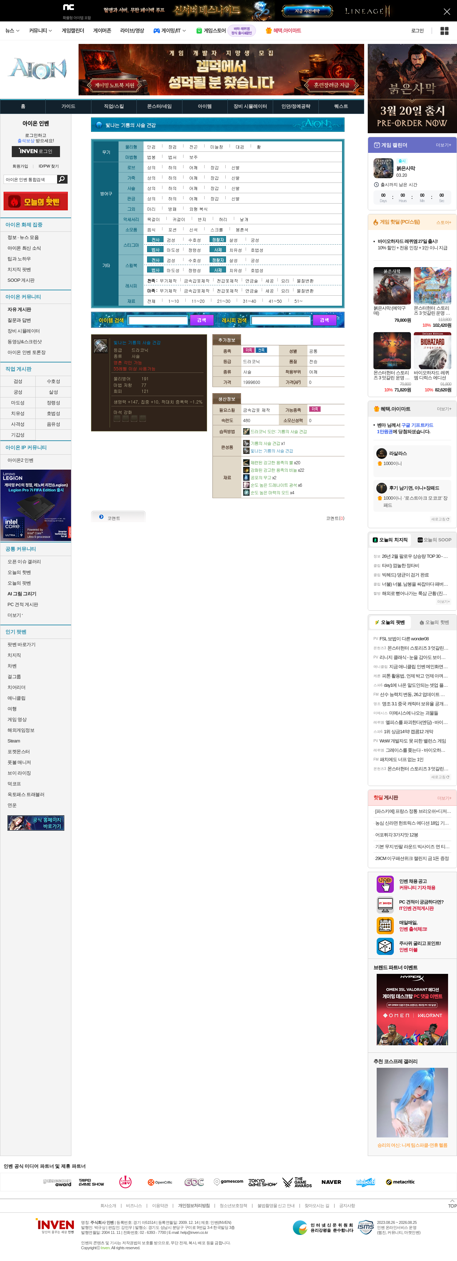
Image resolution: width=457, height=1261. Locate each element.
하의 (172, 167)
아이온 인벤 (35, 123)
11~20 (198, 301)
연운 (11, 805)
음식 (151, 229)
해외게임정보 (20, 730)
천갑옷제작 (227, 280)
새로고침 (438, 519)
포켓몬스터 (18, 751)
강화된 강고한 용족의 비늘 (273, 470)
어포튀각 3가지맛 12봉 (396, 834)
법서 (172, 157)
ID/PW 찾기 (49, 166)
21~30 (223, 301)
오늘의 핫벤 (19, 572)
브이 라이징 (19, 773)
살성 (53, 392)
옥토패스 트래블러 (25, 794)
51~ (299, 301)
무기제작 (168, 280)
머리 (151, 209)
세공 (269, 280)
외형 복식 (198, 209)
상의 (151, 167)
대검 (240, 147)
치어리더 (16, 687)
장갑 (214, 167)
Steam (13, 741)
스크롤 (216, 229)
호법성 (53, 413)
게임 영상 (16, 719)
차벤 (11, 666)
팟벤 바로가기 (21, 644)
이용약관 (160, 1205)
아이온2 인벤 (20, 460)
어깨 (193, 167)
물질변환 (305, 280)
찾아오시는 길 (317, 1205)
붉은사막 (405, 168)
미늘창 (216, 147)
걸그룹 (14, 676)
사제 (218, 249)
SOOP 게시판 (21, 280)
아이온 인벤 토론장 (26, 352)
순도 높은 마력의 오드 (268, 492)
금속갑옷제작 (197, 280)
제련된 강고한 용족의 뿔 (271, 462)
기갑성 (18, 434)
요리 (285, 280)
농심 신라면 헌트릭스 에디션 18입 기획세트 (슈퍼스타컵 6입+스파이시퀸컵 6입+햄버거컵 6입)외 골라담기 (413, 823)
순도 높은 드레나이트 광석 (272, 485)
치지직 (14, 655)
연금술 (251, 280)
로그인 (417, 31)
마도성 (18, 402)
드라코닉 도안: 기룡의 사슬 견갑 (275, 431)
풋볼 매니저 (19, 762)
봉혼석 (242, 229)
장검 (172, 147)
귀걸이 (178, 219)
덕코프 (14, 783)
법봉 (151, 157)
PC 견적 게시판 (22, 604)
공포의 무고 (259, 477)
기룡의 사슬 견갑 (264, 443)
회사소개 (108, 1205)
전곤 (193, 147)
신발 (235, 167)
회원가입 (20, 166)
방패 (172, 209)
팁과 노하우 (19, 258)
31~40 (249, 301)
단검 (151, 147)
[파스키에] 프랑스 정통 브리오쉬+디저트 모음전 (413, 811)
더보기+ (443, 145)
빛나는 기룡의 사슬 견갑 (268, 450)
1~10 (173, 301)
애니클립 (16, 698)
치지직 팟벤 (19, 269)
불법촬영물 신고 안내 (276, 1205)
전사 (155, 239)
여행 (11, 708)
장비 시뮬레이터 (23, 331)
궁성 (18, 392)
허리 (223, 219)
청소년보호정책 (233, 1205)
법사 (155, 249)
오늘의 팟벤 (19, 583)
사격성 (18, 424)
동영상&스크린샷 (24, 341)
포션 (172, 229)
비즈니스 (134, 1205)
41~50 (275, 301)
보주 (193, 157)
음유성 (53, 424)
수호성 (53, 381)
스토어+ (443, 222)
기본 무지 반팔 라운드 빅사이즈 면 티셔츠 (413, 846)
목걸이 (153, 219)
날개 (244, 219)
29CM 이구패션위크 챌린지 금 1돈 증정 (412, 858)
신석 (193, 229)
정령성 (53, 402)
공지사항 (347, 1205)
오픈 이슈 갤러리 (24, 561)
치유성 (18, 413)
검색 (62, 179)
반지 (202, 219)
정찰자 (218, 239)
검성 (18, 381)
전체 (151, 301)
